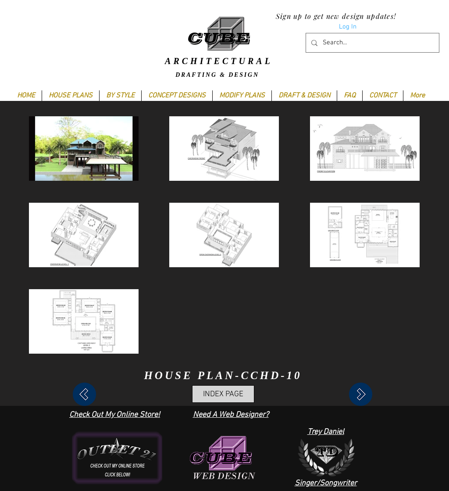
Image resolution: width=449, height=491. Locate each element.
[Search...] (371, 42)
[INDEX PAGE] (223, 394)
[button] (120, 95)
